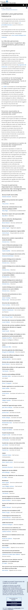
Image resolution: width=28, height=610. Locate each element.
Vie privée (12, 3)
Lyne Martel (5, 445)
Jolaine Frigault (5, 228)
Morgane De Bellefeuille (8, 352)
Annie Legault (5, 482)
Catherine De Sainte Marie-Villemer (11, 554)
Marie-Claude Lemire (7, 462)
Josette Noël (5, 412)
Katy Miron (5, 215)
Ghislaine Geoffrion (7, 338)
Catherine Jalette (6, 359)
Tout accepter (14, 605)
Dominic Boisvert (6, 517)
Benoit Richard (6, 222)
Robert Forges (6, 512)
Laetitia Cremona (6, 531)
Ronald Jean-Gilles (6, 347)
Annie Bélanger (6, 472)
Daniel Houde (5, 331)
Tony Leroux (5, 203)
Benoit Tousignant (6, 383)
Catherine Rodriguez (7, 524)
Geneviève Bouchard (7, 467)
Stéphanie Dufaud (6, 455)
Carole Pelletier (6, 322)
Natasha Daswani (6, 196)
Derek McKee (5, 393)
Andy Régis (5, 210)
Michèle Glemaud (6, 507)
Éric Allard (4, 477)
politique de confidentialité (14, 608)
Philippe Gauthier (6, 400)
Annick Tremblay (6, 298)
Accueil (2, 8)
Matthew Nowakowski (7, 310)
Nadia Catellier (5, 388)
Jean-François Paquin (7, 317)
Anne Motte (5, 570)
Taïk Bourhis (5, 371)
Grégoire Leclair (6, 434)
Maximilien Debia (6, 376)
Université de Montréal (4, 1)
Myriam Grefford (6, 500)
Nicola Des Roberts (7, 538)
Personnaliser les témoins (14, 599)
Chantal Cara (5, 450)
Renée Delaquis (6, 417)
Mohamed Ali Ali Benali (7, 256)
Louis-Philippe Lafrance (8, 486)
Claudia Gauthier (6, 250)
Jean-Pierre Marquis (7, 407)
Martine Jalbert (6, 547)
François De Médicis (7, 429)
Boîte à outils (8, 8)
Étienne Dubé (5, 299)
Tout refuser (14, 602)
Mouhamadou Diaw (7, 422)
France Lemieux (6, 305)
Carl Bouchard (5, 440)
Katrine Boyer (5, 233)
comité (5, 86)
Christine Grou (5, 242)
